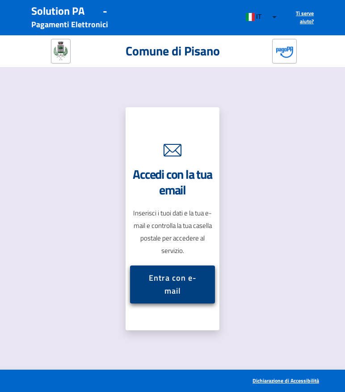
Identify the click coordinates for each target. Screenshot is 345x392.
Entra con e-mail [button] (172, 284)
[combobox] (261, 17)
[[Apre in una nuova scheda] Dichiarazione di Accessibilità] (285, 381)
